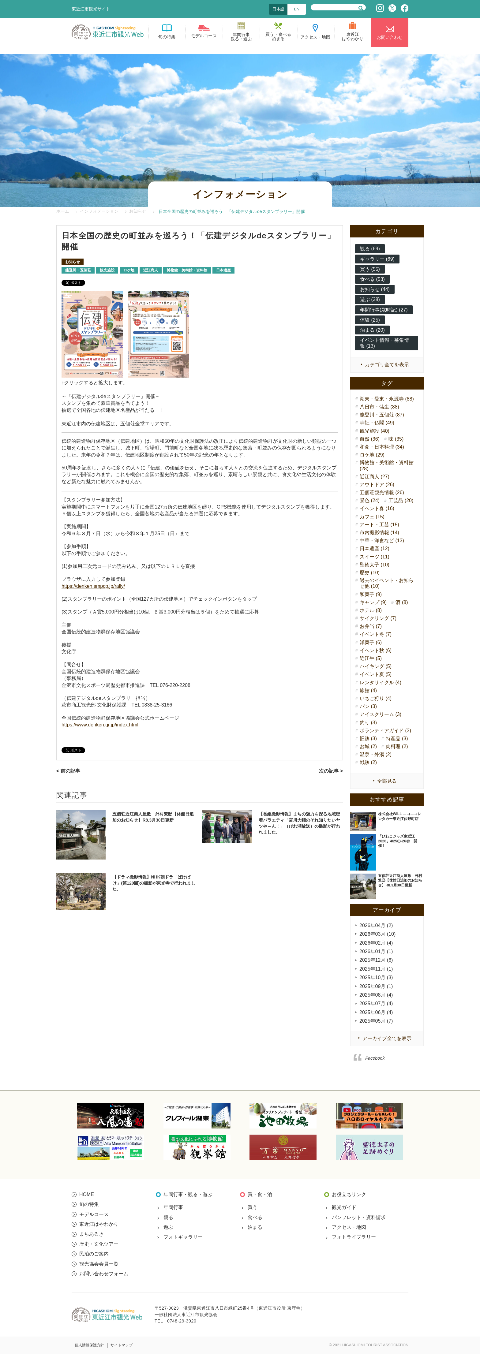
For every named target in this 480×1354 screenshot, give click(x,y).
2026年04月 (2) (376, 925)
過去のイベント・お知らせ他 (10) (387, 583)
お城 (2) (368, 746)
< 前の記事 (68, 771)
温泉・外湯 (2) (376, 754)
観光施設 (107, 270)
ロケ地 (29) (372, 454)
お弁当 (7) (371, 626)
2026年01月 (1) (376, 951)
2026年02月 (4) (376, 943)
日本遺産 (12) (374, 548)
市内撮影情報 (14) (379, 532)
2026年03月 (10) (377, 934)
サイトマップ (122, 1345)
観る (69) (370, 248)
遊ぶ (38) (370, 299)
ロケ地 (128, 270)
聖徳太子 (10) (374, 564)
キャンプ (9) (373, 602)
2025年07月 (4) (376, 1003)
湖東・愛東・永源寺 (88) (387, 398)
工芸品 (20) (400, 500)
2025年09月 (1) (376, 986)
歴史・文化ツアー (98, 1244)
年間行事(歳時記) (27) (384, 309)
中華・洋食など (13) (382, 540)
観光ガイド (344, 1207)
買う (252, 1207)
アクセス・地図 (349, 1227)
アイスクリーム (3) (380, 714)
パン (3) (368, 706)
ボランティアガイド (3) (385, 730)
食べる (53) (372, 279)
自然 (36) (370, 439)
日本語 (278, 9)
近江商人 (150, 270)
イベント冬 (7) (376, 634)
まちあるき (91, 1234)
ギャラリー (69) (377, 259)
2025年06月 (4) (376, 1012)
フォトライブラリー (354, 1237)
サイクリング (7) (378, 618)
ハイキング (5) (376, 666)
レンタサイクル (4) (380, 682)
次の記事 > (331, 771)
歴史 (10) (370, 572)
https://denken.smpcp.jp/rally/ (93, 586)
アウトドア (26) (377, 484)
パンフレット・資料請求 (359, 1217)
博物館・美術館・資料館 (187, 270)
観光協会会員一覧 (98, 1263)
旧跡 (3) (368, 738)
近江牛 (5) (371, 658)
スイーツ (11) (374, 556)
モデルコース (94, 1214)
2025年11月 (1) (376, 969)
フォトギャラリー (183, 1237)
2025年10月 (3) (376, 977)
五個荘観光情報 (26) (382, 492)
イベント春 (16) (377, 508)
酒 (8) (402, 602)
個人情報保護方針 (89, 1345)
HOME (86, 1194)
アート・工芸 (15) (379, 524)
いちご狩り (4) (376, 698)
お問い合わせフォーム (103, 1273)
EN (296, 9)
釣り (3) (368, 722)
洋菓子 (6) (371, 642)
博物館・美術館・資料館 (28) (387, 465)
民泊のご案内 (94, 1253)
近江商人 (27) (374, 476)
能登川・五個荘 (78, 270)
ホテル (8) (371, 610)
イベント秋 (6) (376, 650)
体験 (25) (370, 320)
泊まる (255, 1227)
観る (168, 1217)
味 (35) (395, 439)
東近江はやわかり (98, 1224)
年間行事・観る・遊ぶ (187, 1194)
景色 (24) (370, 500)
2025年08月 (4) (376, 995)
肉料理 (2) (397, 746)
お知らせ (72, 262)
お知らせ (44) (375, 289)
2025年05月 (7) (376, 1021)
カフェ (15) (372, 516)
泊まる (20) (372, 330)
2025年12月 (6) (376, 960)
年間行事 (173, 1207)
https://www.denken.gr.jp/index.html (100, 724)
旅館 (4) (368, 690)
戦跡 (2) (368, 762)
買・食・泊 (260, 1194)
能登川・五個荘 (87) (382, 414)
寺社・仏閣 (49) (377, 422)
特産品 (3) (397, 738)
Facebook (374, 1058)
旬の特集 (89, 1204)
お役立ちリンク (349, 1194)
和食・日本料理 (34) (382, 446)
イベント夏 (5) (376, 674)
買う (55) (370, 269)
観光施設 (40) (374, 431)
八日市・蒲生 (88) (379, 406)
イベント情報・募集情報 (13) (384, 343)
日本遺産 (223, 270)
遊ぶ (168, 1227)
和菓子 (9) (371, 594)
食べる (255, 1217)
